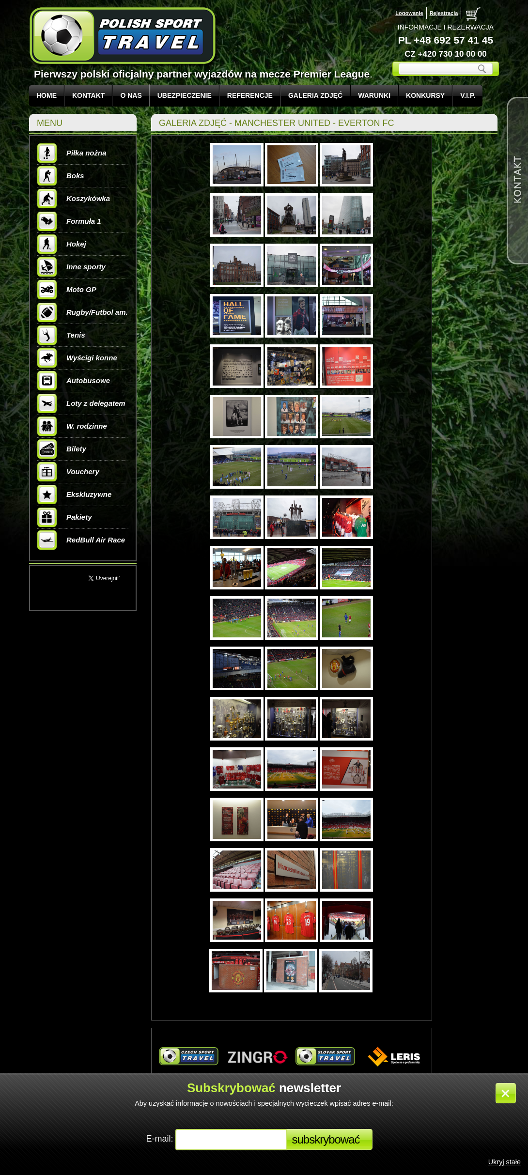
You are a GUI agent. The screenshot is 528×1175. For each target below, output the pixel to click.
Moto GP (66, 289)
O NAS (130, 95)
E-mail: (160, 1139)
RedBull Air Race (81, 540)
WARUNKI (374, 95)
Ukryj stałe (504, 1162)
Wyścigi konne (77, 358)
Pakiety (64, 517)
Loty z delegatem (81, 403)
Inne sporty (71, 267)
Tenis (61, 335)
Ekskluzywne (74, 494)
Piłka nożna (72, 153)
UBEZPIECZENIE (184, 95)
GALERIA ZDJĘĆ (315, 95)
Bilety (61, 449)
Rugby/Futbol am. (82, 312)
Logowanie (409, 13)
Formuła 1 (69, 221)
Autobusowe (73, 380)
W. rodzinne (72, 426)
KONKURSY (425, 95)
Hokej (61, 244)
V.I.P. (467, 95)
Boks (60, 176)
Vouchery (68, 471)
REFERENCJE (250, 95)
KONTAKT (88, 95)
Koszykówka (73, 198)
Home (46, 95)
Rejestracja (444, 13)
